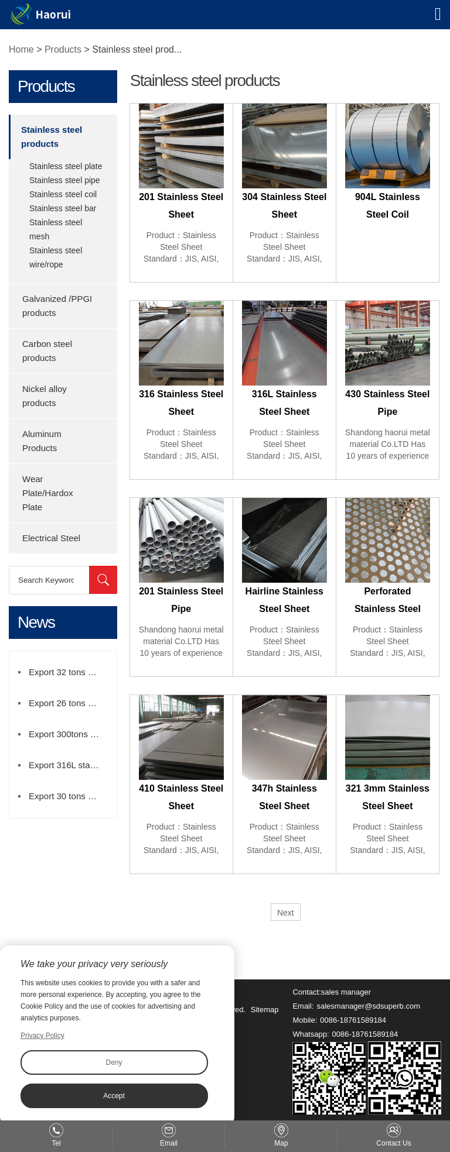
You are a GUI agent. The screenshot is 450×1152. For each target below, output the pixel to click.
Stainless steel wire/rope (55, 257)
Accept (114, 1096)
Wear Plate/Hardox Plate (47, 493)
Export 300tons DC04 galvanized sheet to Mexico (70, 734)
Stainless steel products (51, 137)
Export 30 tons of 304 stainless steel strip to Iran (70, 796)
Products (63, 49)
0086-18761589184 (353, 1020)
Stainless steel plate (66, 166)
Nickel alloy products (44, 396)
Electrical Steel (51, 538)
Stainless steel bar (62, 208)
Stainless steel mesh (55, 229)
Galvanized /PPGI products (57, 306)
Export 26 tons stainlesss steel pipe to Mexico (70, 703)
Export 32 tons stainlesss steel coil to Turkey (70, 672)
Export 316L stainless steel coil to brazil (70, 765)
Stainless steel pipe (64, 180)
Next (285, 912)
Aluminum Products (42, 441)
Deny (113, 1062)
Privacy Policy (42, 1035)
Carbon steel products (47, 351)
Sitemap (265, 1009)
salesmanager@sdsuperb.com (369, 1006)
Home (21, 49)
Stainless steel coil (63, 194)
